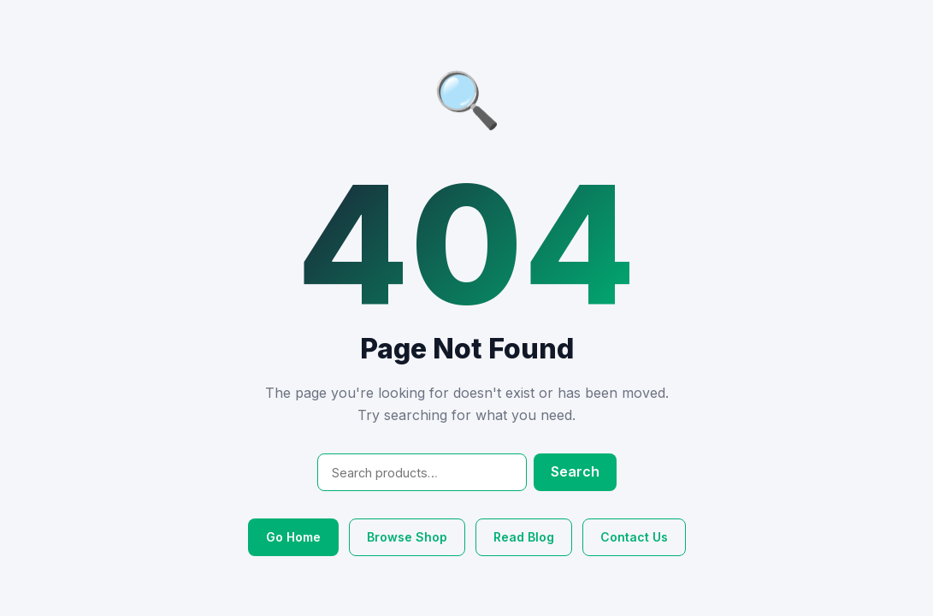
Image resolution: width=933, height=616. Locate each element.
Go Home (293, 537)
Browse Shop (407, 537)
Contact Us (634, 537)
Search (575, 471)
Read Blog (523, 537)
